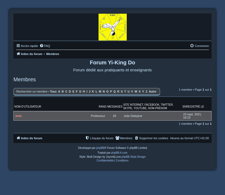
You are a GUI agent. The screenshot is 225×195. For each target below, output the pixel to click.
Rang (103, 106)
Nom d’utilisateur (27, 106)
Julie (18, 115)
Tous (53, 91)
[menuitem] (44, 46)
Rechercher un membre (32, 91)
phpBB (100, 147)
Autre (152, 91)
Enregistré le (193, 106)
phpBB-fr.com (119, 152)
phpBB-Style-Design (133, 156)
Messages (114, 106)
